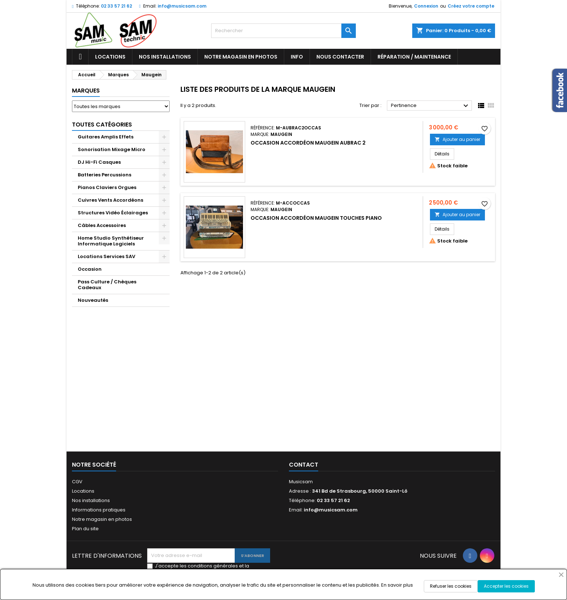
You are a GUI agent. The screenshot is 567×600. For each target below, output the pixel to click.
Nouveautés (93, 300)
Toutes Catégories (102, 124)
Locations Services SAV (106, 256)
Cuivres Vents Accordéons (110, 200)
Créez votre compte (471, 6)
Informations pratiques (98, 509)
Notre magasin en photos (240, 56)
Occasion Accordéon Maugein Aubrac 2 (308, 142)
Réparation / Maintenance (414, 56)
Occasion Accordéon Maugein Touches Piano (316, 218)
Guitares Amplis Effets (105, 136)
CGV (77, 481)
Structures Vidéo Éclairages (113, 212)
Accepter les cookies (506, 586)
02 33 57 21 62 (116, 6)
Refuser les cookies (451, 586)
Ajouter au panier (457, 139)
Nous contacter (340, 56)
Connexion (426, 6)
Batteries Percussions (104, 174)
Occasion (90, 269)
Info (297, 56)
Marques (86, 90)
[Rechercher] (283, 30)
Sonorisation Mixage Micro (111, 149)
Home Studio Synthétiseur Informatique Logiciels (111, 241)
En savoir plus (397, 585)
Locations (110, 56)
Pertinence (430, 106)
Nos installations (165, 56)
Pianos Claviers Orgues (107, 187)
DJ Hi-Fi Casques (99, 162)
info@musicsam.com (182, 6)
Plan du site (85, 528)
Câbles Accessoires (102, 225)
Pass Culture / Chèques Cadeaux (107, 284)
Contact (303, 464)
